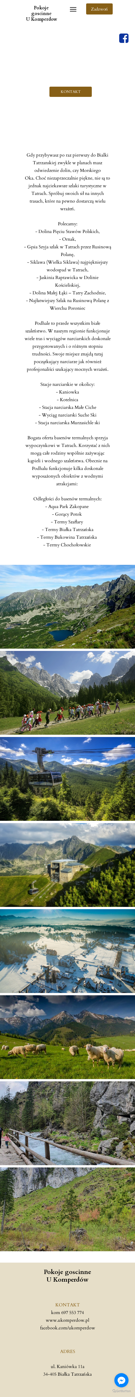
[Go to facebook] (121, 1380)
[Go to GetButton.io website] (121, 1391)
